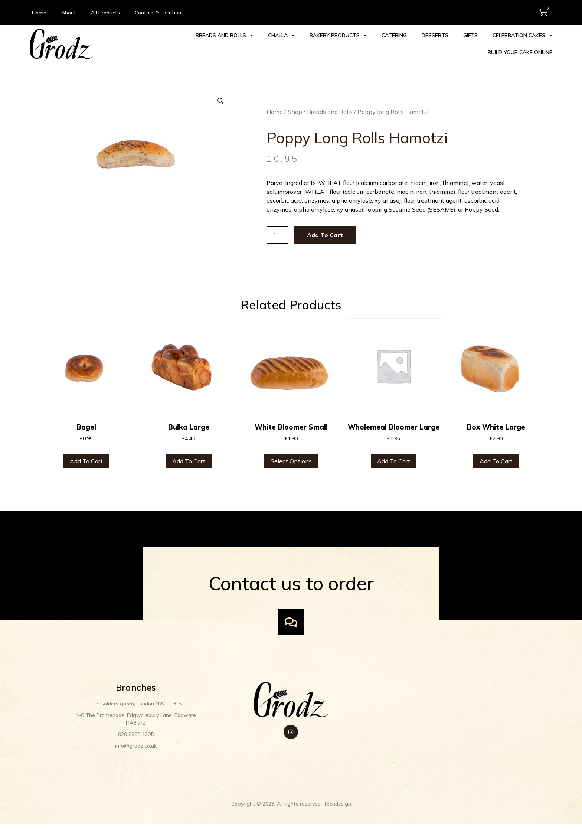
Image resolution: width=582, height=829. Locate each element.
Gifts (390, 43)
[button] (215, 101)
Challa (201, 43)
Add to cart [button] (86, 462)
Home (39, 12)
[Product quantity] (271, 235)
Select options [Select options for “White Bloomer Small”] (291, 462)
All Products (105, 12)
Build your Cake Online (519, 43)
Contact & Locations (159, 12)
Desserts (355, 43)
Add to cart (319, 235)
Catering (314, 43)
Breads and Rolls (144, 43)
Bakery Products (258, 43)
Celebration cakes (443, 43)
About (68, 12)
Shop (289, 112)
